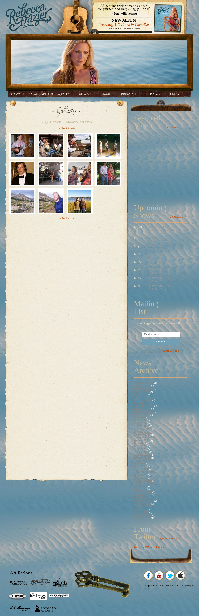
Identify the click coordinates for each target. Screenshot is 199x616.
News (16, 94)
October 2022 (142, 457)
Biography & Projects (49, 94)
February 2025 (143, 400)
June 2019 (140, 474)
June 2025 (140, 394)
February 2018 (143, 492)
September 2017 (144, 506)
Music (106, 94)
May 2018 (140, 489)
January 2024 (142, 431)
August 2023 (142, 440)
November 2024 (144, 405)
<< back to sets (67, 128)
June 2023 (140, 446)
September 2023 (144, 437)
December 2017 (143, 497)
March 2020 (141, 469)
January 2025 (142, 403)
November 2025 (144, 382)
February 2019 (143, 480)
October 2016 (142, 517)
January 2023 (142, 454)
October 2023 (142, 434)
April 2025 (140, 397)
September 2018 (144, 483)
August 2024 (142, 414)
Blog (174, 94)
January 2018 (142, 494)
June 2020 (140, 466)
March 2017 (141, 512)
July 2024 (140, 417)
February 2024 (143, 428)
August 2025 (142, 391)
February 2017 (143, 515)
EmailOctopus (171, 351)
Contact (19, 105)
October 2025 (142, 385)
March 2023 (141, 451)
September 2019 (144, 471)
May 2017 (140, 509)
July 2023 (140, 443)
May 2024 (140, 423)
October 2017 (142, 503)
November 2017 (144, 500)
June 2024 (140, 420)
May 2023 (140, 449)
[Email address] (161, 334)
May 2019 (140, 477)
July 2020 (140, 463)
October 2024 (142, 408)
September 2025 (144, 388)
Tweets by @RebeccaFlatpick (149, 547)
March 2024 (141, 426)
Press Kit (129, 94)
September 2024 (144, 411)
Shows (85, 94)
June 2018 (140, 486)
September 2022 (144, 460)
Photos (153, 94)
